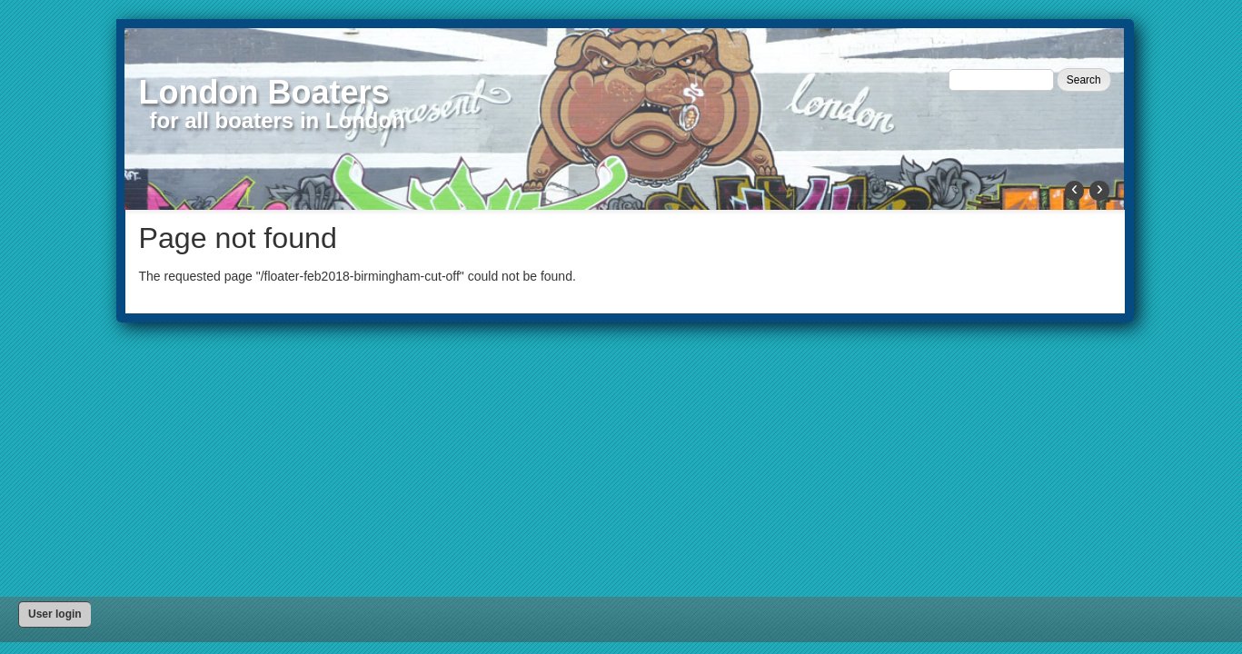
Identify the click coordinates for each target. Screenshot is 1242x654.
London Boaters (264, 92)
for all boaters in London (277, 120)
